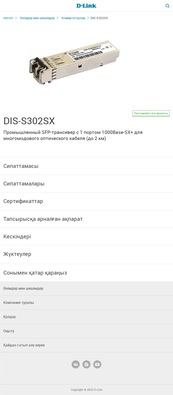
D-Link (98, 390)
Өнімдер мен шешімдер (37, 18)
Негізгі (8, 18)
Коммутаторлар (73, 18)
